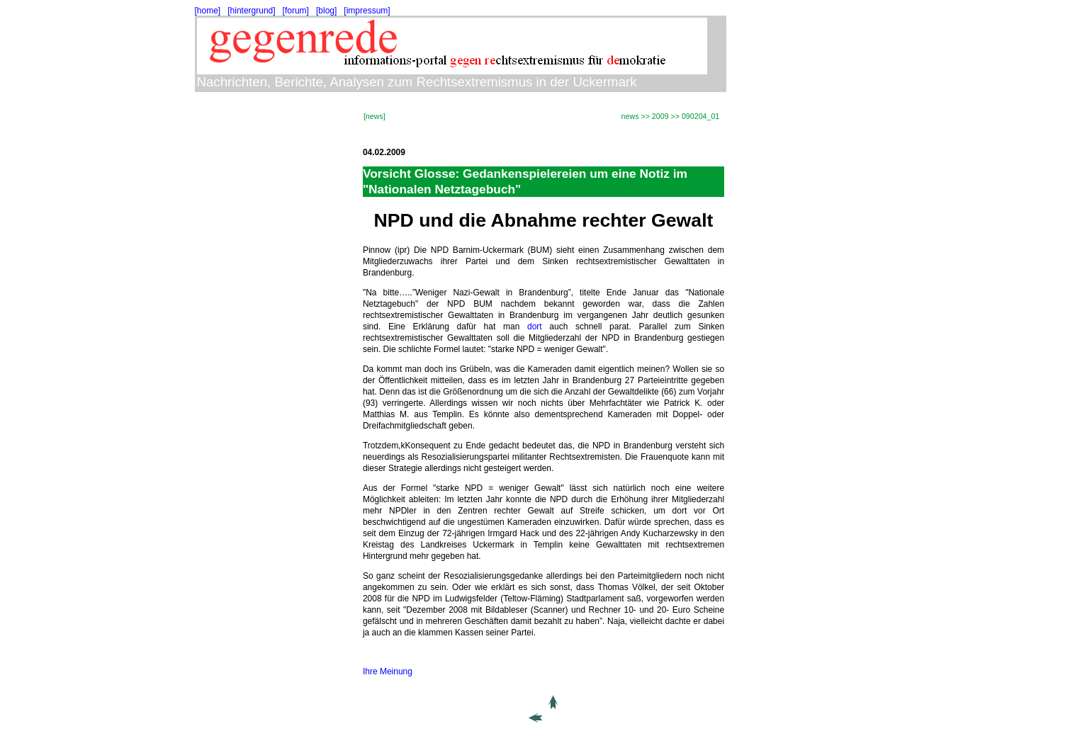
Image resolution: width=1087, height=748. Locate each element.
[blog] (326, 11)
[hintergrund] (251, 11)
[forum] (296, 11)
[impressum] (367, 11)
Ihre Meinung (387, 671)
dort (534, 327)
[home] (208, 11)
